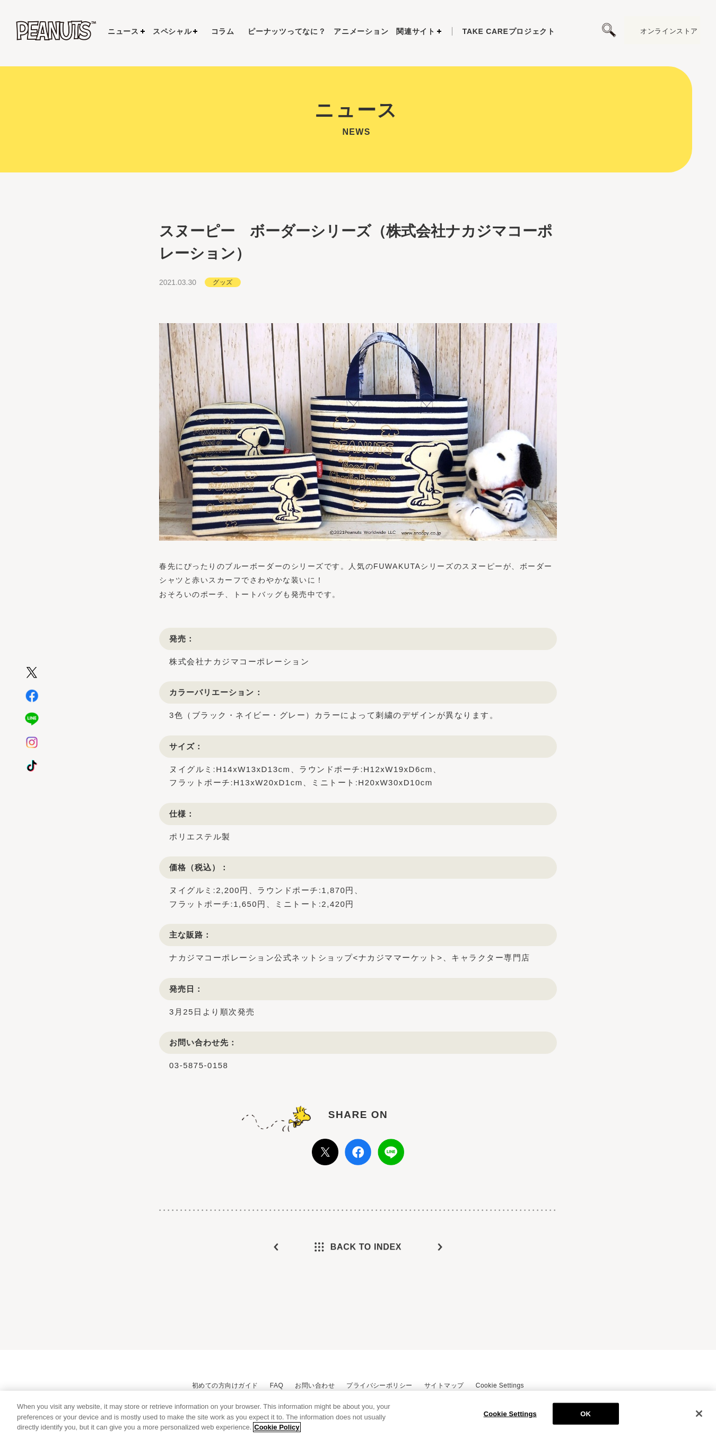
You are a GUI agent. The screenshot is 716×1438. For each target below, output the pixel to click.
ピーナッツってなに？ (287, 31)
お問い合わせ (315, 1385)
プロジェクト (508, 31)
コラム (222, 31)
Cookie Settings (500, 1385)
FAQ (276, 1385)
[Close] (699, 1418)
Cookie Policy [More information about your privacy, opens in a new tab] (276, 1432)
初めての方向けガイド (225, 1385)
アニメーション (361, 31)
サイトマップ (444, 1385)
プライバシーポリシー (379, 1385)
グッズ (222, 307)
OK (585, 1418)
